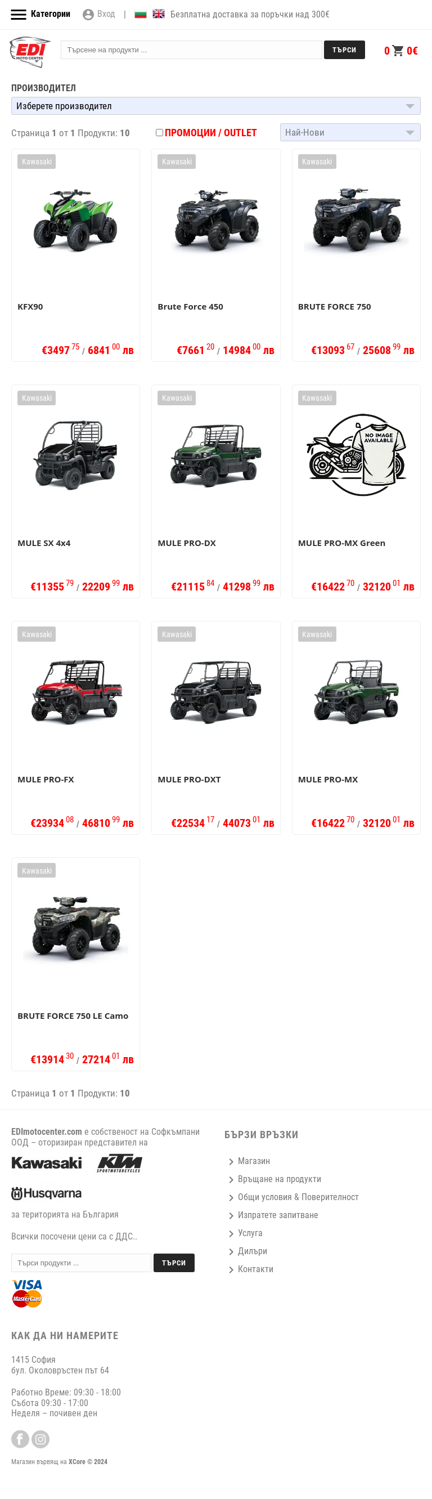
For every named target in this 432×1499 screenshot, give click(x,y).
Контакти (248, 1269)
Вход (98, 14)
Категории (39, 15)
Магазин (247, 1161)
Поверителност (330, 1197)
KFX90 (30, 306)
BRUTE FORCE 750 (334, 306)
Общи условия (258, 1197)
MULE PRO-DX (186, 542)
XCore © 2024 (88, 1462)
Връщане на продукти (272, 1179)
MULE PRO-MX (328, 779)
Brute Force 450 (190, 306)
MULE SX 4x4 (43, 542)
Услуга (243, 1233)
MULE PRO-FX (45, 779)
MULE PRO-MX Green (342, 542)
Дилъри (245, 1251)
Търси (344, 50)
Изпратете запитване (271, 1215)
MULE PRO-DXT (189, 779)
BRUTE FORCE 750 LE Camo (72, 1015)
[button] (216, 106)
